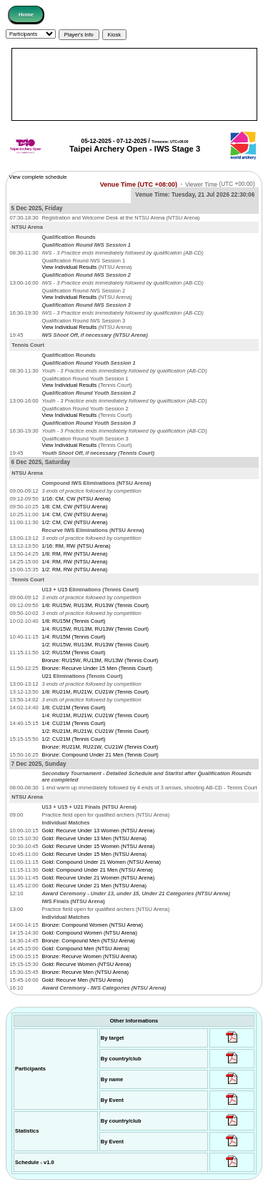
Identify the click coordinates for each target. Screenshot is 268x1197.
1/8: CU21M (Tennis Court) (73, 707)
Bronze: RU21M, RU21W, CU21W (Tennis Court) (99, 747)
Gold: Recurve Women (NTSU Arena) (86, 964)
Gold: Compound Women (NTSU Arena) (89, 933)
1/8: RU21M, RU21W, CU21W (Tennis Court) (95, 692)
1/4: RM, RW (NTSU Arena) (74, 561)
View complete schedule (38, 177)
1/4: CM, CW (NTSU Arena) (74, 514)
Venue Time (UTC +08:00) (138, 183)
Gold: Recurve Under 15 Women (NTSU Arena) (97, 846)
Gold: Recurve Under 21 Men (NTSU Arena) (94, 885)
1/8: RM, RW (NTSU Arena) (74, 554)
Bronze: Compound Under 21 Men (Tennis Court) (99, 755)
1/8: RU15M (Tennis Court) (73, 621)
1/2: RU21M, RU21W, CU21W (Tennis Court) (95, 731)
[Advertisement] (134, 84)
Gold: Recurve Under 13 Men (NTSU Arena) (94, 838)
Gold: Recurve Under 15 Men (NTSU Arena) (94, 854)
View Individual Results (68, 267)
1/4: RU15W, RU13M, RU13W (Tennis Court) (95, 629)
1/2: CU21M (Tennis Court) (73, 739)
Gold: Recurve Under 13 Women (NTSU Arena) (97, 830)
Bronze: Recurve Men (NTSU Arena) (85, 972)
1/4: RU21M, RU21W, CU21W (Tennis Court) (95, 715)
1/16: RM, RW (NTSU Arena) (75, 546)
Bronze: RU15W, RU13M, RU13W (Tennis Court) (99, 660)
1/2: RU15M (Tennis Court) (73, 652)
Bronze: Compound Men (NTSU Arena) (87, 940)
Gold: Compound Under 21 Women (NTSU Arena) (101, 862)
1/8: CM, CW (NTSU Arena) (74, 506)
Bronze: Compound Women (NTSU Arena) (92, 925)
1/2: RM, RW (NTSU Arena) (74, 569)
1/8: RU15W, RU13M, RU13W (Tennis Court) (95, 605)
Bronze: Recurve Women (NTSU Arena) (89, 956)
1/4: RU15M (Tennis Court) (73, 637)
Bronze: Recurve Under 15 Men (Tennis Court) (96, 668)
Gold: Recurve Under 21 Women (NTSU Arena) (97, 878)
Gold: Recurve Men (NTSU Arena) (82, 980)
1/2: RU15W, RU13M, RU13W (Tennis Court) (95, 644)
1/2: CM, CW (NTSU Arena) (74, 522)
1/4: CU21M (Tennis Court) (73, 723)
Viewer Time (220, 184)
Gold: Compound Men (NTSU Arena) (85, 948)
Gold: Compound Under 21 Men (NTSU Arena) (97, 870)
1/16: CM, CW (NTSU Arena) (75, 499)
